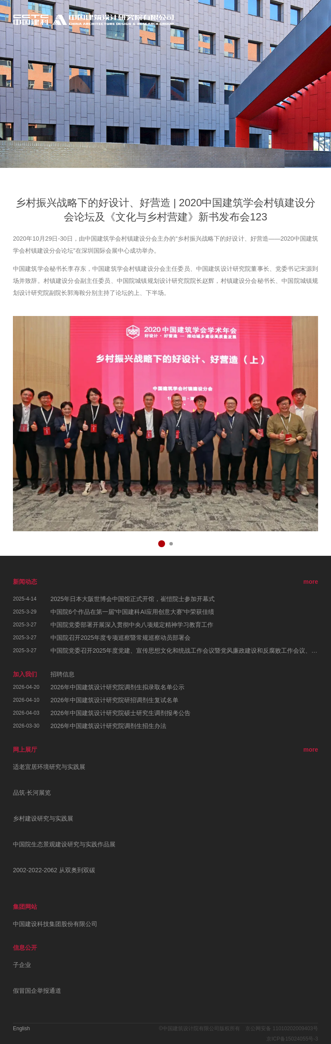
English (21, 1028)
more (310, 581)
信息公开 (25, 947)
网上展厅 (25, 749)
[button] (161, 543)
